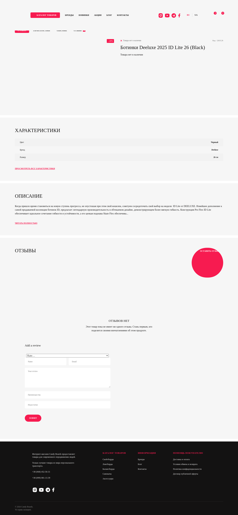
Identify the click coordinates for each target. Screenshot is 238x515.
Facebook (178, 16)
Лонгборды (108, 464)
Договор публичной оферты (185, 474)
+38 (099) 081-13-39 (41, 478)
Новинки (86, 15)
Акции (100, 15)
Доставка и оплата (181, 459)
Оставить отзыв (207, 262)
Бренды (71, 15)
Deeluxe (214, 150)
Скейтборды (108, 459)
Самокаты (107, 474)
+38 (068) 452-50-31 (41, 472)
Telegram (172, 16)
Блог (111, 15)
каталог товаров (48, 15)
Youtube (166, 16)
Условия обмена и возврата (185, 464)
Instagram (159, 16)
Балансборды (109, 469)
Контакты (125, 15)
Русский (187, 15)
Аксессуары (108, 479)
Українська (195, 15)
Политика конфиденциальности (187, 469)
